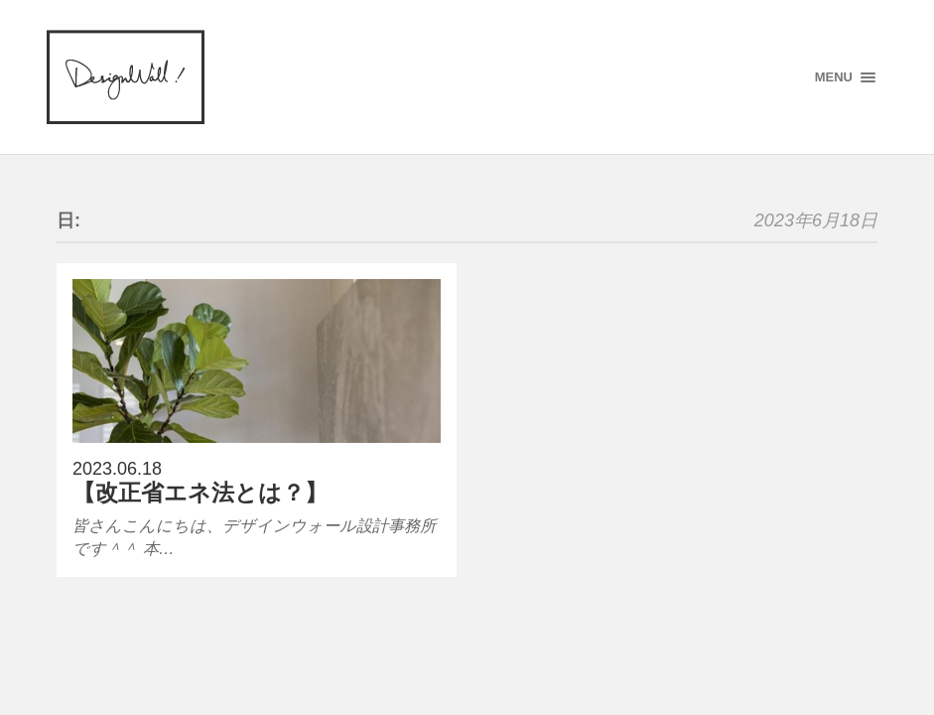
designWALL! (125, 77)
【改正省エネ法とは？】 (200, 493)
